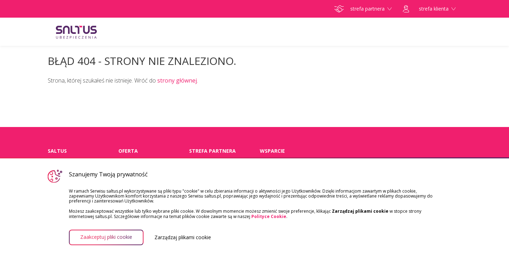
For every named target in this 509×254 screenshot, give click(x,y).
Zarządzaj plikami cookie (182, 237)
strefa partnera (363, 8)
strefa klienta (429, 8)
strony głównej (177, 80)
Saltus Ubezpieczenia (90, 32)
